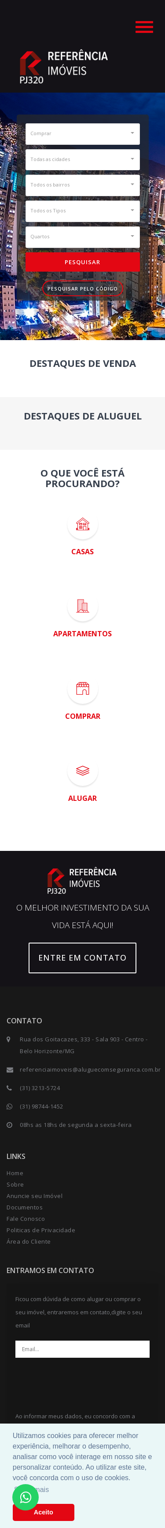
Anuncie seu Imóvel (34, 1196)
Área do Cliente (29, 1241)
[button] (82, 133)
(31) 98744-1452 (41, 1106)
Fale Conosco (26, 1219)
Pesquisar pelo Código (83, 288)
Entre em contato (82, 957)
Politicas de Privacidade (41, 1230)
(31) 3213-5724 (40, 1088)
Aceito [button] (43, 1512)
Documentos (25, 1207)
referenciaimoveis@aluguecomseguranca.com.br (90, 1069)
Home (15, 1173)
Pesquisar (82, 262)
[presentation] (83, 1381)
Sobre (15, 1184)
